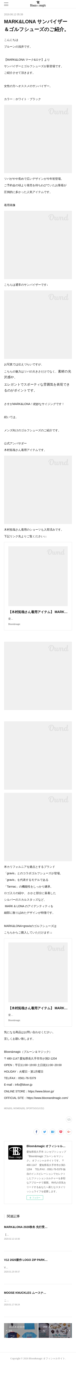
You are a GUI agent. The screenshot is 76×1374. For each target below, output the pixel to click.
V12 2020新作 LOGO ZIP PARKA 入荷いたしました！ (38, 1268)
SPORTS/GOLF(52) (35, 1116)
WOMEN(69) (19, 1116)
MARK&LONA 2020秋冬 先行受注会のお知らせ (34, 1235)
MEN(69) (8, 1116)
